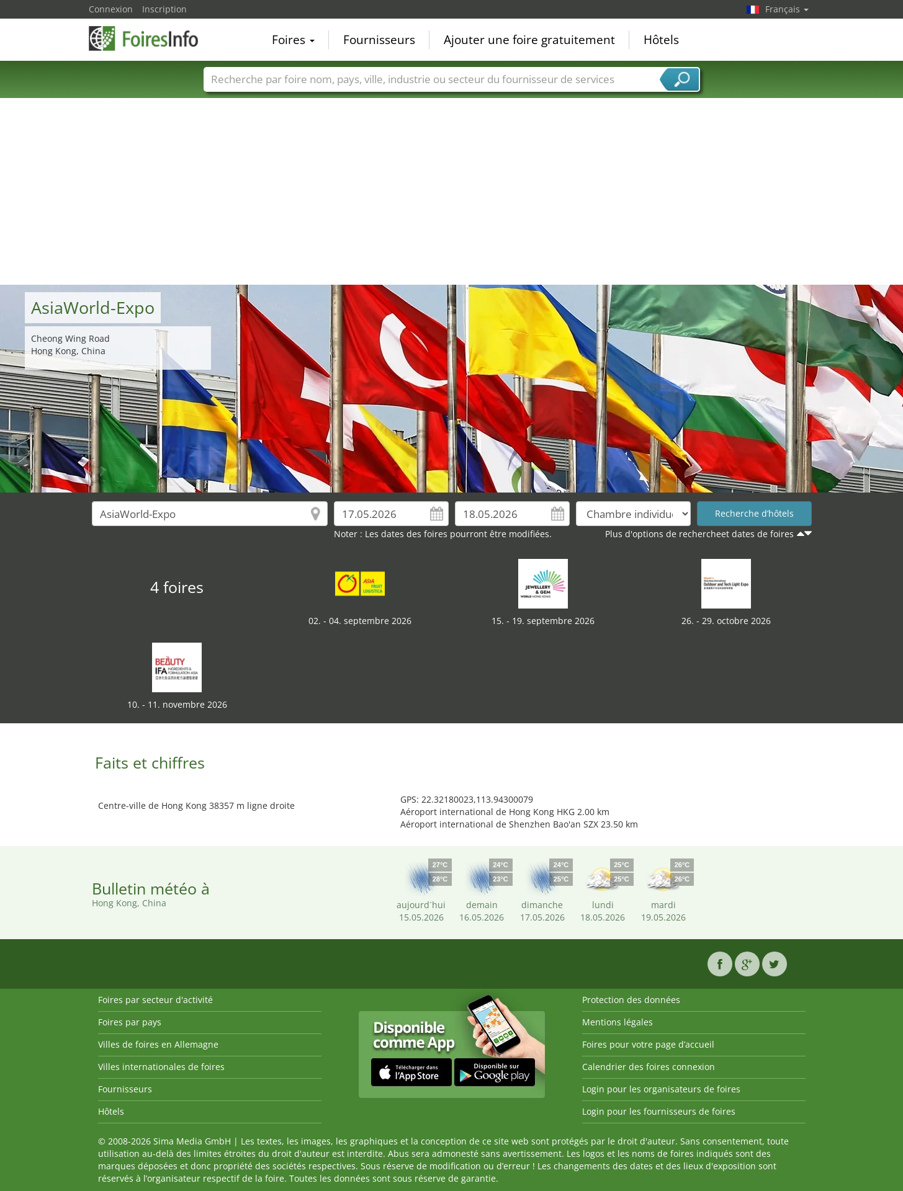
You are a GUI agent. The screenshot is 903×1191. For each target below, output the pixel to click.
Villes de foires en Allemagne (158, 1044)
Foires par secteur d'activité (155, 1000)
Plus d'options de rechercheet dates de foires (699, 534)
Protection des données (631, 1000)
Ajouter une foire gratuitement (529, 40)
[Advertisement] (451, 192)
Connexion (111, 9)
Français (787, 9)
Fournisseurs (379, 40)
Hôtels (661, 40)
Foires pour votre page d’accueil (648, 1044)
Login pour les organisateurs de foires (661, 1089)
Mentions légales (617, 1022)
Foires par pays (129, 1022)
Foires (293, 40)
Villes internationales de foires (161, 1067)
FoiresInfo (151, 38)
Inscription (164, 9)
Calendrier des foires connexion (648, 1067)
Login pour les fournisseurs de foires (658, 1111)
